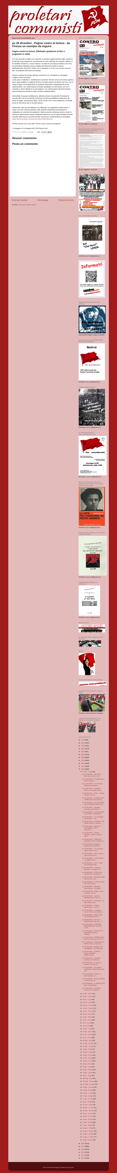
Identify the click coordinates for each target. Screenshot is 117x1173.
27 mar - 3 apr (88, 1105)
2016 (83, 769)
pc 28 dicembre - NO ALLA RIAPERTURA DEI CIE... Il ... (93, 920)
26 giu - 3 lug (87, 1067)
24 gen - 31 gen (88, 1131)
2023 (83, 749)
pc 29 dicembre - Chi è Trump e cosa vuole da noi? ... (92, 854)
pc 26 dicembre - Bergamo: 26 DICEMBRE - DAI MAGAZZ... (93, 947)
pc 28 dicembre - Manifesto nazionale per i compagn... (92, 887)
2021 (83, 754)
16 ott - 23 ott (87, 1020)
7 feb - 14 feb (87, 1125)
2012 (83, 1152)
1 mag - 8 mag (88, 1090)
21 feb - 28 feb (88, 1119)
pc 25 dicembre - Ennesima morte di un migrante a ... (91, 989)
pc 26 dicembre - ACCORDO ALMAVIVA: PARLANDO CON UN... (93, 969)
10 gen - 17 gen (88, 1137)
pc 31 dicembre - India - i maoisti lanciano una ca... (93, 794)
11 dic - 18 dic (88, 996)
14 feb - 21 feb (88, 1122)
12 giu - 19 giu (88, 1072)
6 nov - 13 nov (88, 1011)
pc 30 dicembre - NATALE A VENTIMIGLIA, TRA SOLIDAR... (91, 828)
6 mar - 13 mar (88, 1113)
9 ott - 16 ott (87, 1023)
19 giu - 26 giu (88, 1069)
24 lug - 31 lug (88, 1055)
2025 (83, 743)
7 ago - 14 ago (88, 1049)
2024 (83, 746)
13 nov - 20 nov (88, 1008)
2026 (83, 740)
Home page (42, 200)
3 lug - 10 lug (87, 1064)
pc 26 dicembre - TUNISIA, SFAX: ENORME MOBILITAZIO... (91, 953)
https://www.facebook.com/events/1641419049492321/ (32, 119)
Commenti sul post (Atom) (27, 205)
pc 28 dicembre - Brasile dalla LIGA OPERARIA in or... (92, 915)
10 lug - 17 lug (88, 1061)
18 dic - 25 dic (88, 993)
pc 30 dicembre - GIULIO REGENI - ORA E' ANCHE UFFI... (92, 834)
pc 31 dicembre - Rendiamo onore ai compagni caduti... (92, 789)
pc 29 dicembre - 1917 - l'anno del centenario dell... (92, 864)
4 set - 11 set (87, 1037)
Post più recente (19, 200)
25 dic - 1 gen (87, 772)
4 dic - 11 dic (87, 999)
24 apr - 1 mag (88, 1093)
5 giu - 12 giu (87, 1075)
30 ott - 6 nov (87, 1014)
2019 (83, 760)
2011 (83, 1155)
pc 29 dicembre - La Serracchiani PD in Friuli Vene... (93, 882)
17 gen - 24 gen (88, 1134)
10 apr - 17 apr (88, 1099)
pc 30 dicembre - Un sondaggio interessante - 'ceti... (92, 817)
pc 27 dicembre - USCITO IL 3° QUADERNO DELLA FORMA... (92, 932)
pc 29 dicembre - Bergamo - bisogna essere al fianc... (91, 845)
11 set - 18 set (88, 1034)
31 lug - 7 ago (87, 1052)
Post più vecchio (66, 200)
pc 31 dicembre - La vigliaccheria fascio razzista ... (93, 780)
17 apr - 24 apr (88, 1096)
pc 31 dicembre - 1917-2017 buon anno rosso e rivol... (91, 775)
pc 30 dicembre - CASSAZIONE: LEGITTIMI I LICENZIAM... (93, 813)
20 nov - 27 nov (88, 1005)
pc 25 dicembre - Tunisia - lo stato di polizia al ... (91, 975)
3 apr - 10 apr (87, 1102)
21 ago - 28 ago (88, 1043)
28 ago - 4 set (87, 1040)
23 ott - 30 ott (87, 1017)
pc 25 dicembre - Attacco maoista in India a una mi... (93, 979)
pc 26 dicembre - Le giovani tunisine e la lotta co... (91, 963)
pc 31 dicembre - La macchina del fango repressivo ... (92, 784)
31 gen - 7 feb (88, 1128)
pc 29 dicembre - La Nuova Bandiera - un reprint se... (91, 868)
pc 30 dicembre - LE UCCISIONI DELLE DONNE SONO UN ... (93, 803)
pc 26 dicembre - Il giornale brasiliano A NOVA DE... (91, 959)
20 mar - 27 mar (88, 1107)
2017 (83, 766)
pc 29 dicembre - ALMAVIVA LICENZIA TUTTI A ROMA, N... (93, 840)
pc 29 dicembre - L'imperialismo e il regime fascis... (93, 859)
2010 (83, 1158)
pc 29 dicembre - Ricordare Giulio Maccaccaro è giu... (93, 878)
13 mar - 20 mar (88, 1110)
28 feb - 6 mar (88, 1116)
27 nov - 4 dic (87, 1002)
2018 (83, 763)
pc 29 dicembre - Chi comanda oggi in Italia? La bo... (92, 849)
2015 (83, 1143)
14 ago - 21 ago (88, 1046)
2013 (83, 1149)
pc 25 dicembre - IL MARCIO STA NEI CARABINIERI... (93, 984)
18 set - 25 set (88, 1031)
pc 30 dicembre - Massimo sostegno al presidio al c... (91, 808)
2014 (83, 1146)
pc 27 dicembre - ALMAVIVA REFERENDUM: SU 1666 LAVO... (91, 926)
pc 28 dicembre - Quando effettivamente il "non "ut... (91, 897)
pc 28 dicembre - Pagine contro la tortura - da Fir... (92, 892)
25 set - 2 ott (87, 1029)
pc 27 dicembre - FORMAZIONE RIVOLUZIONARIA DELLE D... (93, 938)
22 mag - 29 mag (89, 1081)
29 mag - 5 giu (88, 1078)
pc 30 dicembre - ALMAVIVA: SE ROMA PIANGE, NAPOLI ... (93, 822)
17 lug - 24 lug (88, 1058)
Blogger (71, 1167)
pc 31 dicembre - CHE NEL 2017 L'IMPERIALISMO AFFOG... (93, 799)
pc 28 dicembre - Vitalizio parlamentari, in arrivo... (91, 906)
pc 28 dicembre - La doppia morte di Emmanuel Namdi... (92, 911)
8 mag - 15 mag (88, 1087)
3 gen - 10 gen (88, 1140)
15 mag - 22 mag (89, 1084)
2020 (83, 757)
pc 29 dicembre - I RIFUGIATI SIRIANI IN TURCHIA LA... (92, 873)
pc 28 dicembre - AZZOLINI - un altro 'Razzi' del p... (93, 901)
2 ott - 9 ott (86, 1026)
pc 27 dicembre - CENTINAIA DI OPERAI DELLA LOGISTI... (93, 943)
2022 (83, 751)
